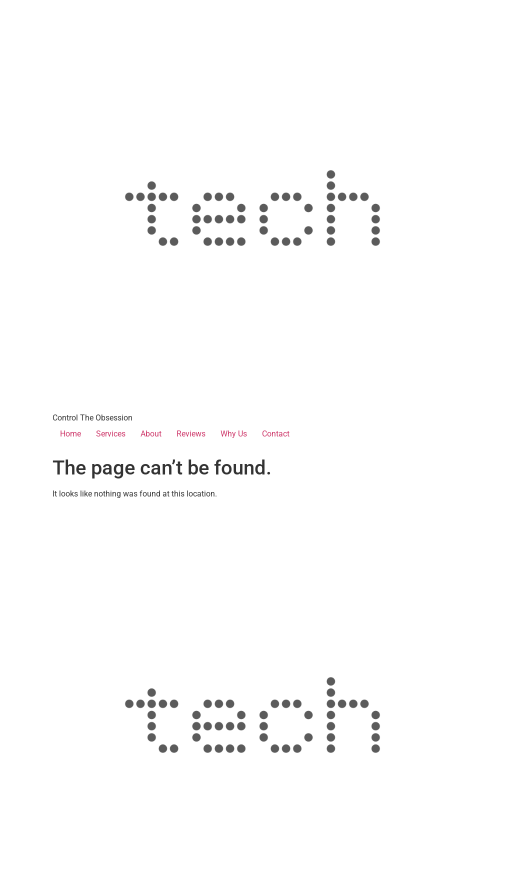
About (151, 433)
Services (111, 433)
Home (70, 433)
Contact (276, 433)
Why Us (233, 433)
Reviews (191, 433)
